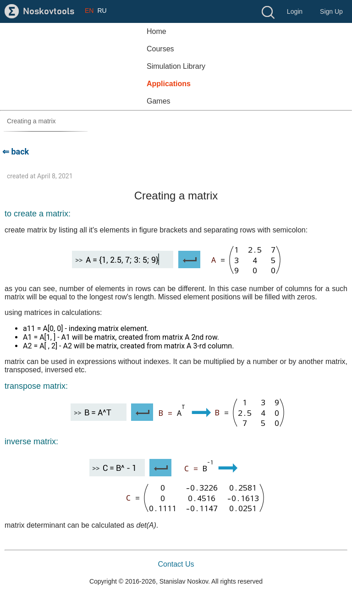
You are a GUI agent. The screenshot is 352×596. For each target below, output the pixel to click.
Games (158, 101)
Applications (169, 84)
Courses (160, 49)
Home (156, 31)
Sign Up (331, 11)
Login (294, 11)
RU (101, 10)
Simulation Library (176, 66)
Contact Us (176, 564)
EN (89, 10)
